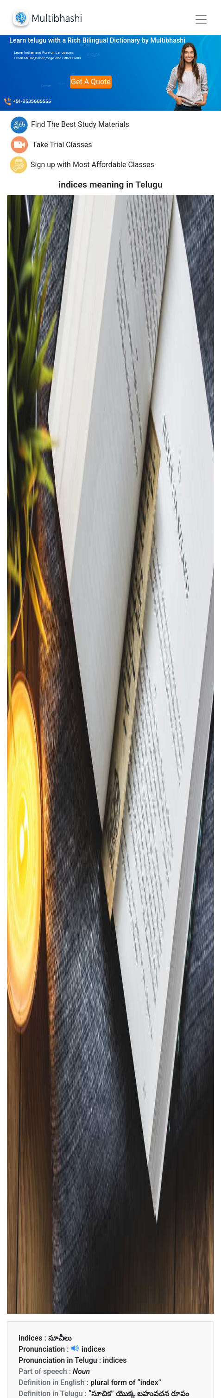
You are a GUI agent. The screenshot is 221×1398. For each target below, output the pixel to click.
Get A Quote (91, 81)
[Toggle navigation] (201, 19)
